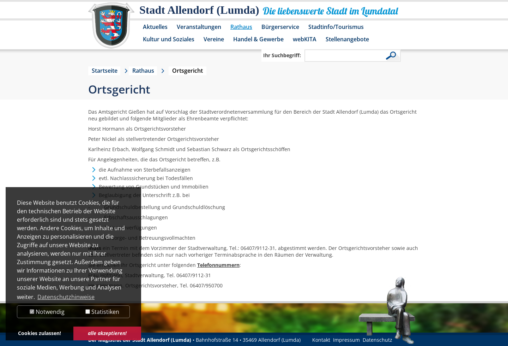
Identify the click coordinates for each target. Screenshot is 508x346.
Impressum (346, 339)
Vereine (214, 39)
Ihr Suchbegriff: (282, 55)
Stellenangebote (347, 39)
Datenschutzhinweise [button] (66, 297)
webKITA (304, 39)
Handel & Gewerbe (258, 39)
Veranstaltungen (199, 27)
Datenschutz (377, 339)
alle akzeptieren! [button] (107, 333)
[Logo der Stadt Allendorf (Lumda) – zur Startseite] (111, 28)
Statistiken (102, 312)
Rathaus (241, 27)
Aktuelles (155, 27)
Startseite (104, 70)
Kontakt (321, 339)
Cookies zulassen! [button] (39, 333)
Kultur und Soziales (168, 39)
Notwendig (47, 312)
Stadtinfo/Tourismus (336, 27)
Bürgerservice (280, 27)
